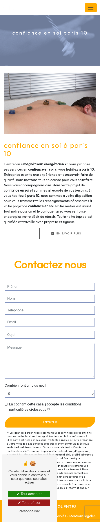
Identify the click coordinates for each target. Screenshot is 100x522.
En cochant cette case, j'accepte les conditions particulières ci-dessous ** (45, 407)
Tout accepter (29, 494)
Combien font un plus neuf (25, 385)
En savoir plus (66, 233)
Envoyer (50, 422)
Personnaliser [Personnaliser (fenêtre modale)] (29, 511)
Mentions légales (82, 516)
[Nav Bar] (91, 7)
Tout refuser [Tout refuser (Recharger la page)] (29, 503)
